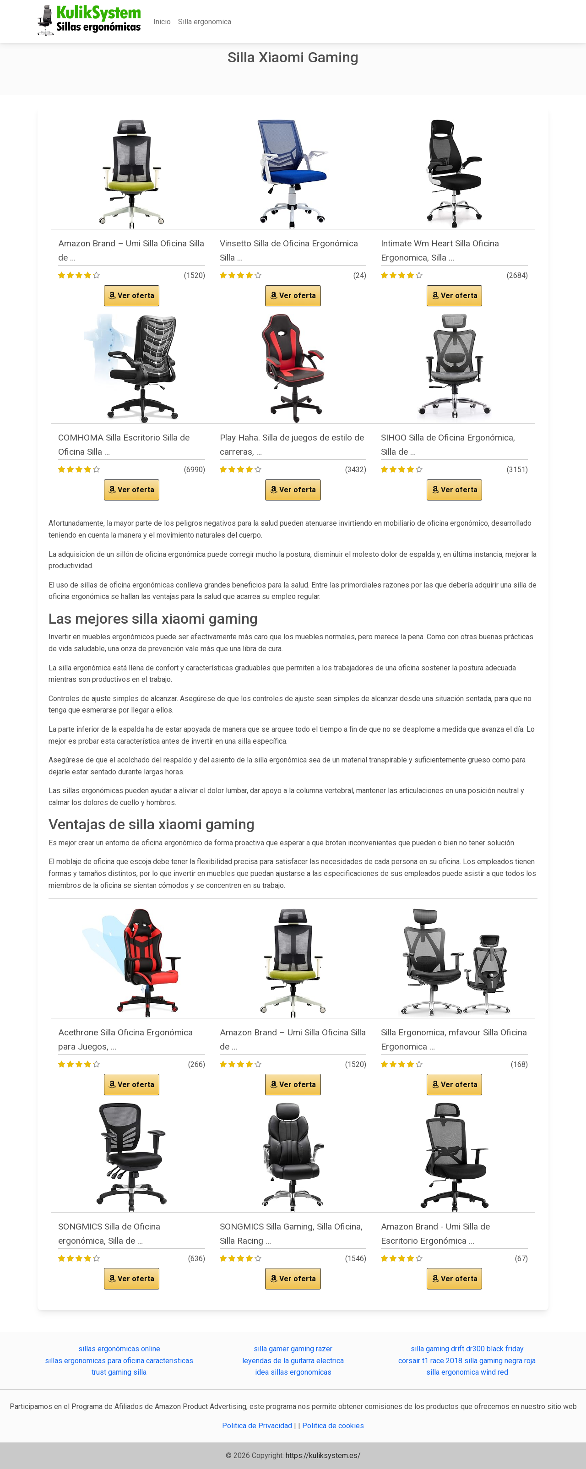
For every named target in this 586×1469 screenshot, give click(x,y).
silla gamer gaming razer (293, 1348)
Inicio (162, 21)
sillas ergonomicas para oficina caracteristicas (119, 1360)
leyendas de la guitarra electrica (293, 1360)
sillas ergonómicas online (119, 1348)
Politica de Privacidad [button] (258, 1425)
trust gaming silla (119, 1372)
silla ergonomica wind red (467, 1372)
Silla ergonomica (204, 21)
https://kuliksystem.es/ (323, 1455)
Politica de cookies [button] (333, 1425)
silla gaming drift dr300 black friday (467, 1348)
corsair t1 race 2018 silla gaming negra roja (467, 1360)
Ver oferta (131, 295)
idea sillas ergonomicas (293, 1372)
